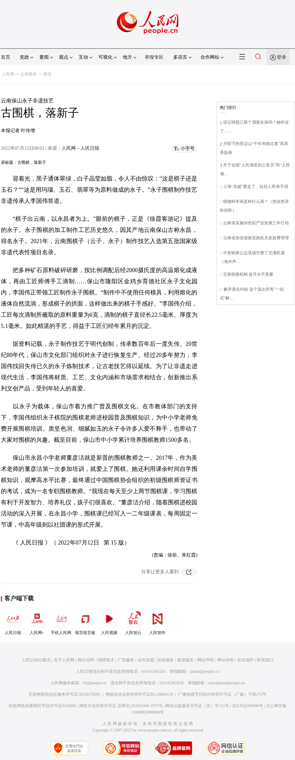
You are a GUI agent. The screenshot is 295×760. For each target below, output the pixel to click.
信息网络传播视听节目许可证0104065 (42, 706)
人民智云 (133, 622)
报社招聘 (86, 660)
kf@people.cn (95, 683)
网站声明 (205, 660)
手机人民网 (61, 622)
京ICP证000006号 (247, 706)
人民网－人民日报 (80, 148)
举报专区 (154, 57)
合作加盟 (146, 660)
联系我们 (265, 660)
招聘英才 (106, 660)
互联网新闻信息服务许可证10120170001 (64, 694)
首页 (5, 57)
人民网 (8, 74)
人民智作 (157, 622)
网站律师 (225, 660)
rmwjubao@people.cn (226, 683)
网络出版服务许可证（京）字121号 (197, 706)
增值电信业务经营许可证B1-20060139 (139, 694)
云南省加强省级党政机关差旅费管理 (256, 238)
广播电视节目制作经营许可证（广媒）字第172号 (222, 694)
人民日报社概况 (36, 660)
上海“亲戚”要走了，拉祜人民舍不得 (255, 186)
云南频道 (28, 74)
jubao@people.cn (204, 671)
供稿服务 (165, 660)
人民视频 (109, 622)
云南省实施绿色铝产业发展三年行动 (256, 223)
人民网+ (37, 622)
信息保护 (245, 660)
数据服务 (185, 660)
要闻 (47, 74)
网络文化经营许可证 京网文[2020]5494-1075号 (121, 706)
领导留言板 (85, 622)
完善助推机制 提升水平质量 (248, 274)
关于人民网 (64, 660)
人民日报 (13, 622)
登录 (281, 57)
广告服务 (126, 660)
